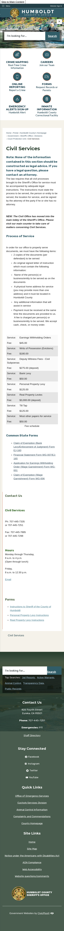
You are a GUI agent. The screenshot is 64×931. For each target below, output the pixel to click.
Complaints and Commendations (32, 816)
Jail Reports (28, 677)
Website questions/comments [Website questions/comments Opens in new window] (32, 876)
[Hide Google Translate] (59, 21)
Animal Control (13, 683)
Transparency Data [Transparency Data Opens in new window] (33, 683)
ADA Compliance (32, 862)
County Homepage (32, 823)
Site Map (32, 848)
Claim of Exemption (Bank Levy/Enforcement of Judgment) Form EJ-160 (34, 447)
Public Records (13, 688)
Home (9, 133)
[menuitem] (32, 635)
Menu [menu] (8, 6)
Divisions (38, 136)
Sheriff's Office (26, 136)
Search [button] (52, 36)
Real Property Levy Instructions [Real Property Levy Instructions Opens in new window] (27, 620)
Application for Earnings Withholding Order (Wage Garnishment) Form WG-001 (34, 467)
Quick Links (32, 787)
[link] (56, 6)
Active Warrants (45, 677)
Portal (15, 133)
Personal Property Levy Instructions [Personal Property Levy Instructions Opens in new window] (29, 615)
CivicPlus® (44, 913)
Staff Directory (32, 735)
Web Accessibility (32, 869)
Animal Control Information (32, 809)
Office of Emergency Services (32, 795)
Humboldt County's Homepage (33, 133)
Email (8, 579)
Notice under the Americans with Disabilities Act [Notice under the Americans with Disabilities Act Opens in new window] (32, 855)
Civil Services (16, 635)
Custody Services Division (32, 802)
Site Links (32, 833)
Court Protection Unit (17, 139)
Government (13, 136)
